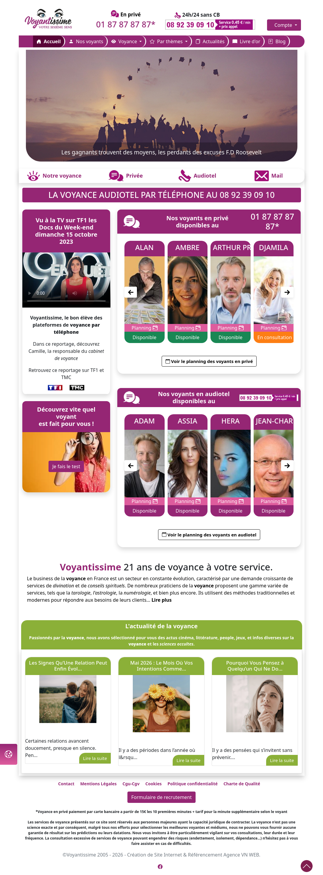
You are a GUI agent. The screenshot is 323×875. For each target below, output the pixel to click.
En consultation (275, 337)
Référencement (205, 854)
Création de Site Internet (154, 854)
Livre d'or (246, 41)
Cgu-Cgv (130, 783)
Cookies (153, 783)
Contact (66, 783)
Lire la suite (95, 758)
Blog (276, 41)
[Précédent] (130, 292)
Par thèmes (167, 41)
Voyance (124, 41)
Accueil (49, 41)
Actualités (210, 41)
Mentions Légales (98, 783)
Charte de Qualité (242, 783)
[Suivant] (287, 292)
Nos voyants (86, 41)
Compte (284, 25)
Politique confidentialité (193, 783)
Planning (144, 328)
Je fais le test (66, 466)
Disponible (145, 337)
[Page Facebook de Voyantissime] (160, 866)
